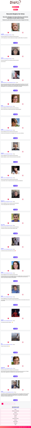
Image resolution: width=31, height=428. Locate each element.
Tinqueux (15, 415)
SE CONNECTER (15, 9)
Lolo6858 (2, 34)
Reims (15, 409)
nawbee (2, 129)
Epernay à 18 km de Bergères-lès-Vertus (6, 106)
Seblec (2, 81)
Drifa (1, 343)
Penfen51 (2, 153)
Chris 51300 (3, 224)
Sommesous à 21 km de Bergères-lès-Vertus (7, 392)
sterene (2, 272)
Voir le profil (15, 42)
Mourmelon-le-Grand (15, 418)
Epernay (15, 412)
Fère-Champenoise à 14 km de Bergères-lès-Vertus (8, 82)
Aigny (15, 424)
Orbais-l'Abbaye (15, 421)
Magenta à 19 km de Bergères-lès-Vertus (7, 368)
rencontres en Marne (16, 407)
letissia (2, 105)
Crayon (2, 391)
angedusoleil (3, 367)
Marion (2, 296)
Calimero (2, 248)
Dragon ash (2, 200)
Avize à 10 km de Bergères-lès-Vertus (6, 58)
